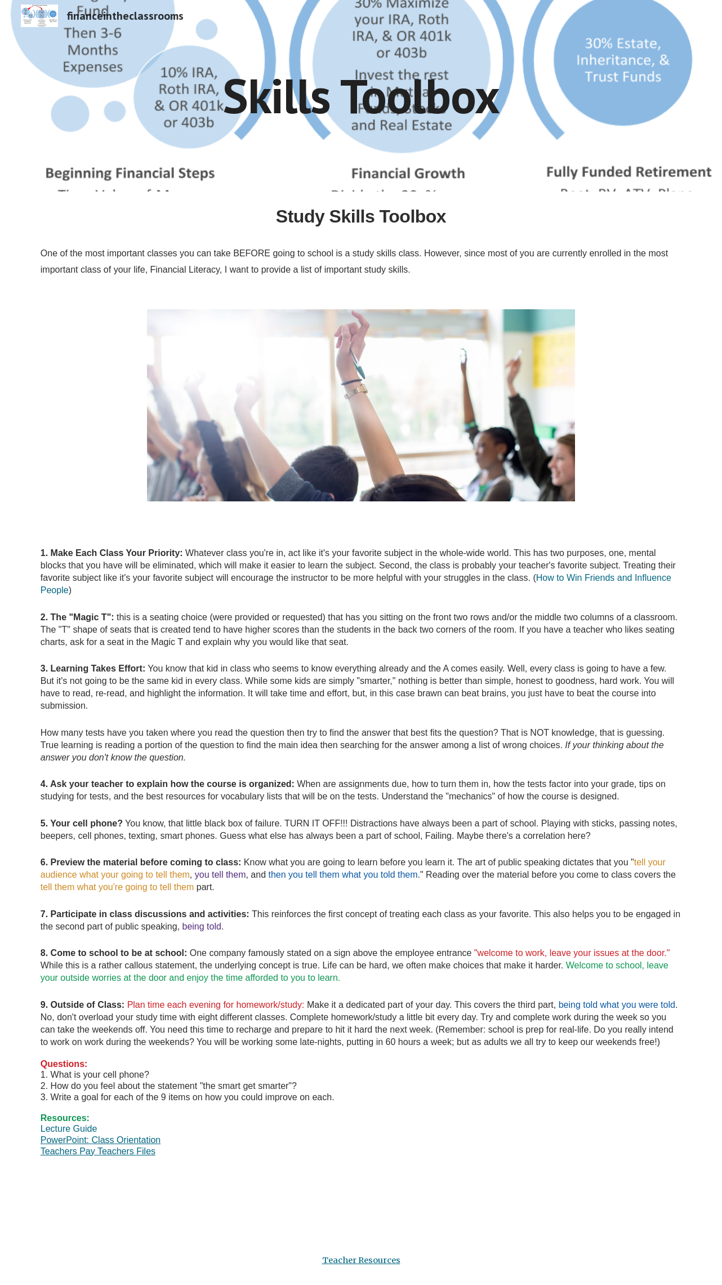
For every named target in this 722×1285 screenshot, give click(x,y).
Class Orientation (126, 1140)
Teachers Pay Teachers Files (98, 1151)
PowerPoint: (66, 1140)
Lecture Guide (69, 1128)
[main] (361, 95)
